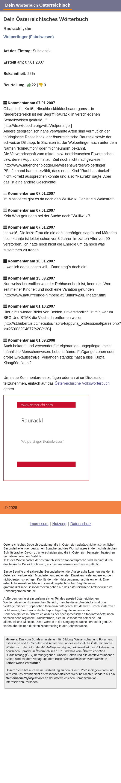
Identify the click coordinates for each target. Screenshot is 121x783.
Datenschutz (80, 524)
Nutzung (59, 524)
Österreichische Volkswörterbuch (82, 383)
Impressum (39, 524)
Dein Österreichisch (37, 5)
